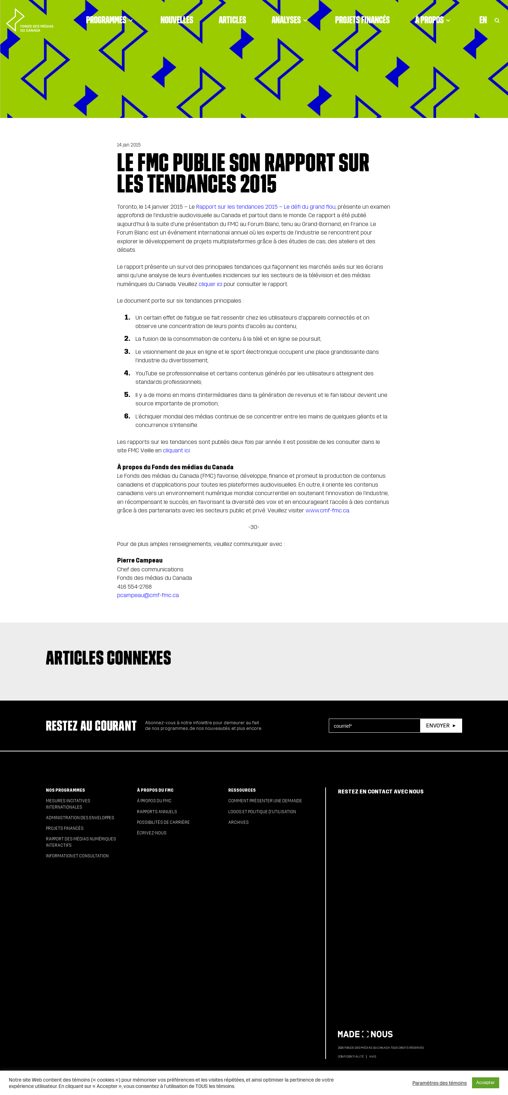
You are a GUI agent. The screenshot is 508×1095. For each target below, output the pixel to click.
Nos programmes (65, 790)
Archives (238, 822)
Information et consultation (77, 855)
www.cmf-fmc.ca (327, 510)
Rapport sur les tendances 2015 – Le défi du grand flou (265, 206)
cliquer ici (210, 284)
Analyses (291, 19)
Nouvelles (177, 20)
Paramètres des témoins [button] (439, 1083)
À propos (434, 19)
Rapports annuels (157, 811)
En (483, 20)
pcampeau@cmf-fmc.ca (148, 595)
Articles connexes (108, 657)
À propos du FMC (155, 790)
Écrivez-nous (152, 833)
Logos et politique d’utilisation (262, 811)
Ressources (242, 790)
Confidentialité (351, 1056)
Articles (232, 20)
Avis (372, 1056)
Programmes (110, 19)
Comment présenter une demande (265, 800)
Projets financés (362, 20)
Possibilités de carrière (163, 822)
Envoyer (437, 725)
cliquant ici (176, 450)
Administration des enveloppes (80, 817)
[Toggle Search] (497, 19)
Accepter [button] (485, 1082)
